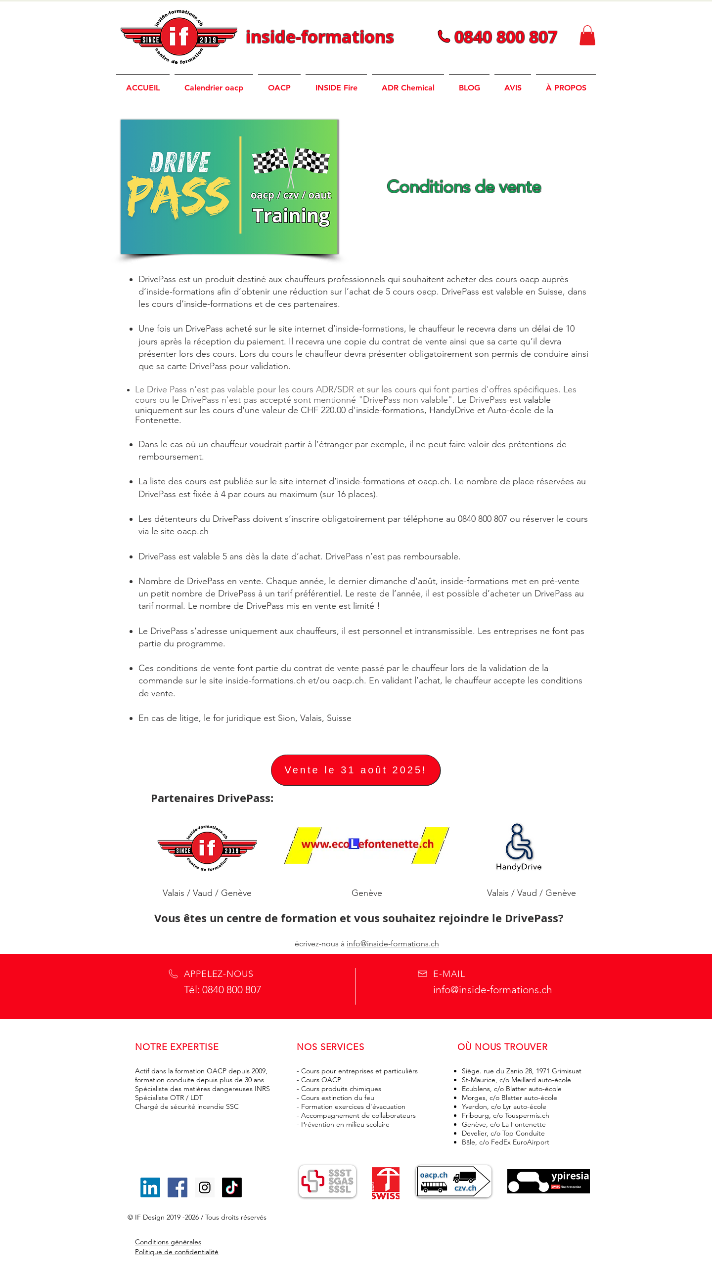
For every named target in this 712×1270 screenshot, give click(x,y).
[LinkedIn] (150, 1187)
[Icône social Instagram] (205, 1187)
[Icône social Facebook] (177, 1187)
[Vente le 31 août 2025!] (356, 770)
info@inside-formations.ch (393, 943)
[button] (587, 35)
